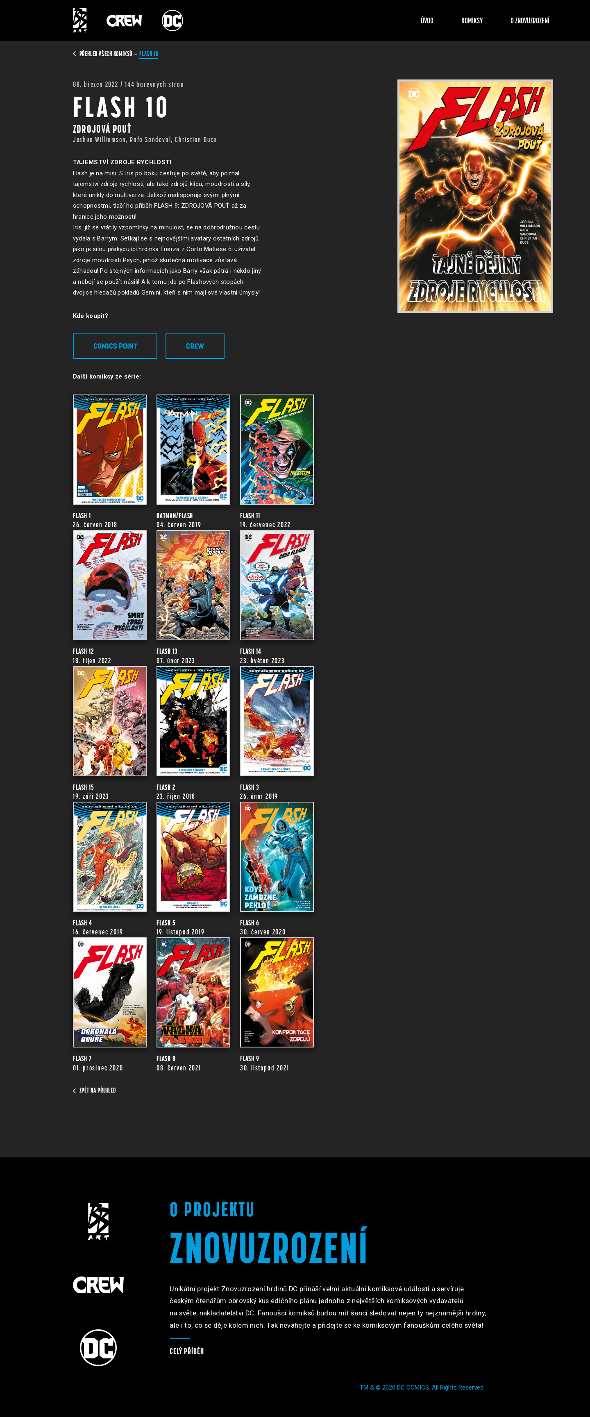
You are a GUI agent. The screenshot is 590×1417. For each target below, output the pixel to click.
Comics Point (115, 346)
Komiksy (472, 20)
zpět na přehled (94, 1090)
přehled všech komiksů (103, 54)
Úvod (427, 20)
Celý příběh (187, 1351)
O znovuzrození (530, 20)
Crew (195, 346)
